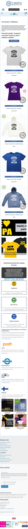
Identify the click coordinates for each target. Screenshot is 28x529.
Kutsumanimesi (4, 472)
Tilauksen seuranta (4, 461)
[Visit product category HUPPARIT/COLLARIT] (21, 405)
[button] (14, 9)
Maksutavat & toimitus (5, 442)
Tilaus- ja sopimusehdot (5, 445)
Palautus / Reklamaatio (5, 447)
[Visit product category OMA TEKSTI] (7, 420)
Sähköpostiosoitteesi (5, 477)
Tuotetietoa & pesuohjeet (5, 460)
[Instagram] (26, 9)
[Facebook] (24, 9)
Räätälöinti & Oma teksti (5, 455)
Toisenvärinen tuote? (5, 458)
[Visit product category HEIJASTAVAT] (7, 405)
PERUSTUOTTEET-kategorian (14, 271)
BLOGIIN (8, 382)
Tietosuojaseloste (4, 450)
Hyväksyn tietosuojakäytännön (9, 484)
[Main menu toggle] (3, 10)
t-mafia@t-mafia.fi (10, 508)
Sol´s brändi (2, 456)
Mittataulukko (3, 444)
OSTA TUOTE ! (14, 70)
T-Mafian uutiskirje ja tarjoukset (8, 482)
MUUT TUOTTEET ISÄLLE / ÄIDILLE (14, 41)
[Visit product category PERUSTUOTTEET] (21, 420)
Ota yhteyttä (2, 449)
